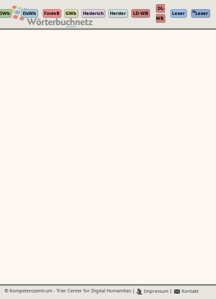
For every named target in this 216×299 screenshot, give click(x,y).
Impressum (152, 291)
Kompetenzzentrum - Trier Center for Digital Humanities (70, 291)
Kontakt (186, 291)
